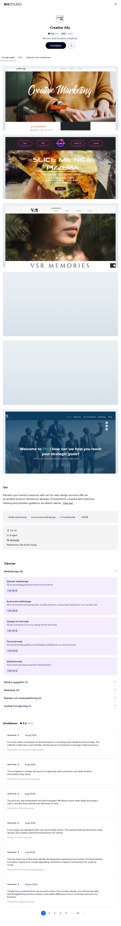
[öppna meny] (116, 4)
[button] (60, 98)
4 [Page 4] (60, 913)
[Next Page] (83, 913)
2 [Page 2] (49, 913)
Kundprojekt (8, 57)
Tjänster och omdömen (38, 57)
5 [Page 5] (66, 913)
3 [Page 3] (54, 913)
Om (20, 57)
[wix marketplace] (13, 4)
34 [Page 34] (77, 913)
